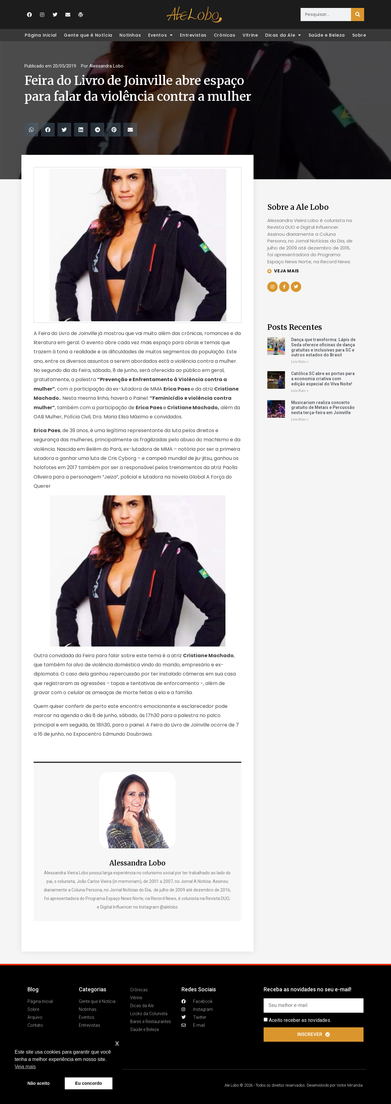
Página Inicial (41, 35)
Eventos (160, 35)
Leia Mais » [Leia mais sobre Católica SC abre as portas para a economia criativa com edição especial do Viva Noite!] (300, 391)
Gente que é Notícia (88, 35)
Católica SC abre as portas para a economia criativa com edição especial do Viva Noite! (323, 378)
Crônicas (225, 35)
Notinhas (130, 35)
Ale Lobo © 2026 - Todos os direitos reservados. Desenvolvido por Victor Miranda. (294, 1085)
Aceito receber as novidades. (300, 1020)
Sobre (359, 35)
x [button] (117, 1043)
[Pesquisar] (357, 14)
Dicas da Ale (283, 35)
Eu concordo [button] (88, 1083)
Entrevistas (193, 35)
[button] (31, 130)
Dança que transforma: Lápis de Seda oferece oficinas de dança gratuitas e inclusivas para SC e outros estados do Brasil (323, 347)
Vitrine (250, 35)
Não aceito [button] (38, 1083)
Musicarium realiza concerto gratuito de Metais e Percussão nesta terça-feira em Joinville (323, 407)
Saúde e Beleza (327, 35)
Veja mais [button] (25, 1066)
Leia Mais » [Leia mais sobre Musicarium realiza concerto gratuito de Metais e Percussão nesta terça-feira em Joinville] (300, 419)
